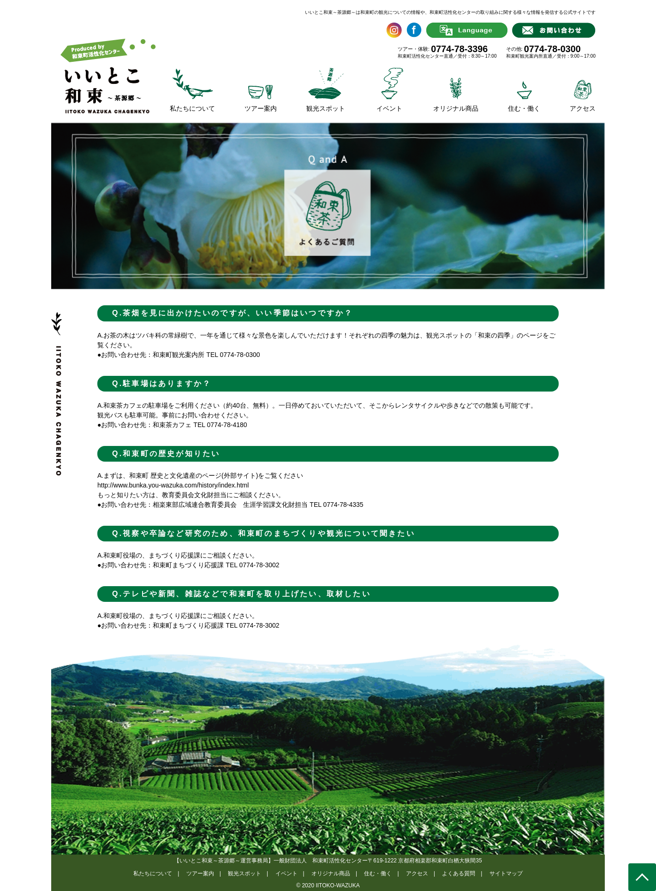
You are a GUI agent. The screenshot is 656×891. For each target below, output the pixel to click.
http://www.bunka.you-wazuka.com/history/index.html (173, 485)
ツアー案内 (200, 873)
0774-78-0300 (552, 49)
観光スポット (244, 873)
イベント (286, 873)
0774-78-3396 (459, 49)
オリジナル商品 (330, 873)
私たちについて (152, 873)
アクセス (417, 873)
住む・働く (378, 873)
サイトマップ (506, 873)
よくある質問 (458, 873)
